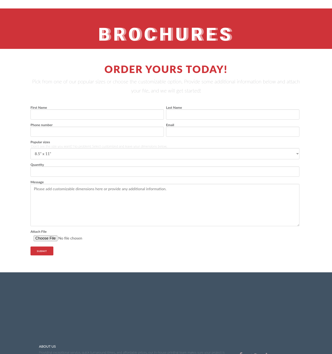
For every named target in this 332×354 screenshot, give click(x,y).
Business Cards (83, 334)
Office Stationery (51, 334)
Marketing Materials (150, 334)
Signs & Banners (115, 334)
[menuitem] (240, 317)
